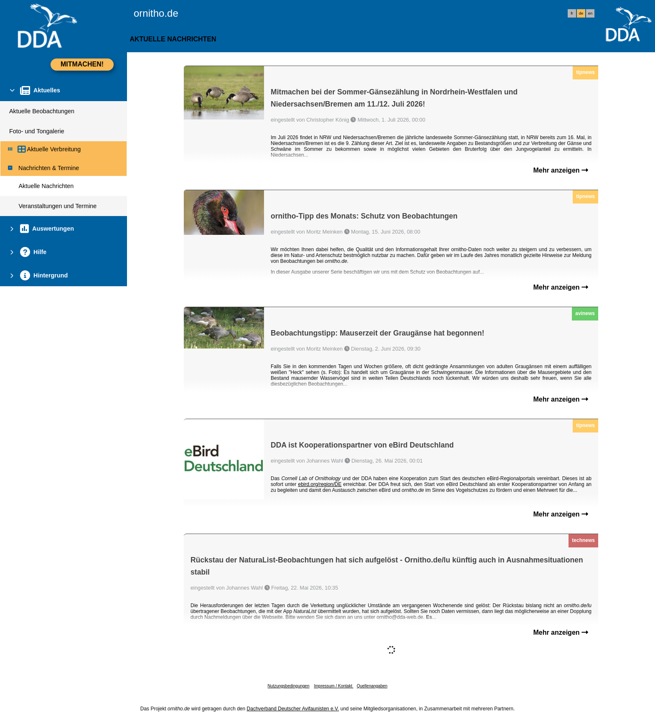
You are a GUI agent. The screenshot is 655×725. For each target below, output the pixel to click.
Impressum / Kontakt (333, 686)
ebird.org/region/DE (319, 484)
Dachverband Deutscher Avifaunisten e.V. (293, 709)
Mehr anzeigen (560, 170)
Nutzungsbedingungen (289, 686)
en (590, 13)
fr (572, 13)
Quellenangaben (372, 686)
